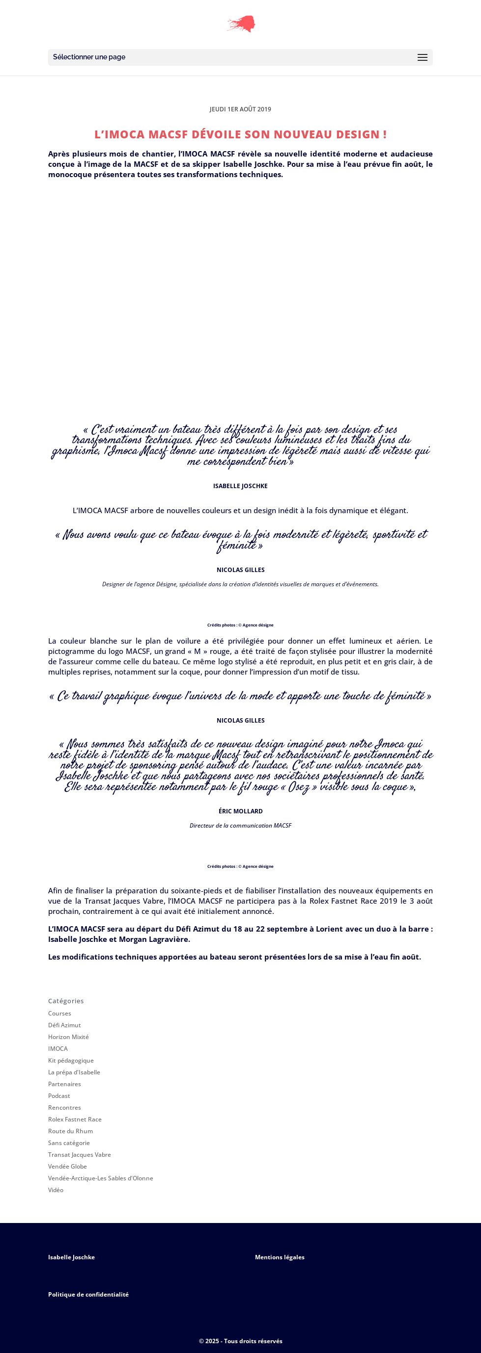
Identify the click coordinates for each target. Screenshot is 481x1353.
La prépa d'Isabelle (74, 1072)
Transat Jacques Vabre (79, 1154)
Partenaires (64, 1084)
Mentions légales (280, 1257)
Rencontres (64, 1107)
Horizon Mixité (68, 1037)
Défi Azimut (64, 1025)
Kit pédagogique (71, 1060)
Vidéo (55, 1190)
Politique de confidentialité (88, 1294)
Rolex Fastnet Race (75, 1119)
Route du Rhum (70, 1131)
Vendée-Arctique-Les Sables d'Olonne (100, 1178)
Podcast (59, 1096)
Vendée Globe (67, 1166)
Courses (59, 1013)
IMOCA (58, 1048)
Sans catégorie (69, 1143)
